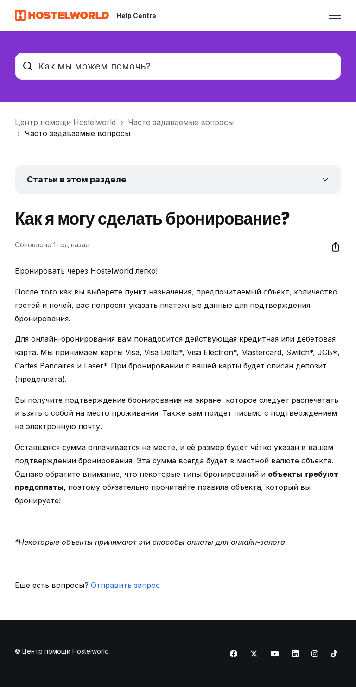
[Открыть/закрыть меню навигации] (335, 15)
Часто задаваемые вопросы (181, 122)
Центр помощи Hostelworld (65, 122)
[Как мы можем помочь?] (178, 66)
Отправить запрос (125, 585)
